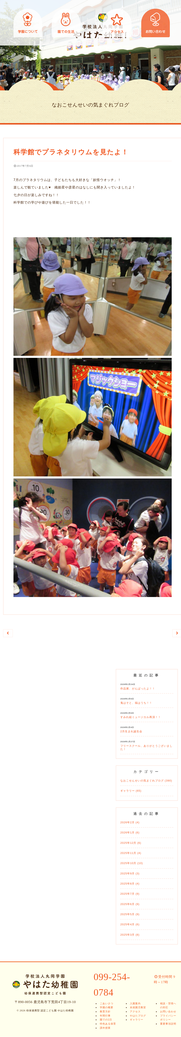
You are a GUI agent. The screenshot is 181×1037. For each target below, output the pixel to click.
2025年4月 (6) (130, 924)
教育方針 (104, 1012)
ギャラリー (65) (130, 791)
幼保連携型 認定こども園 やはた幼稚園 (90, 23)
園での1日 (105, 1020)
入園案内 (134, 1003)
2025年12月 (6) (130, 843)
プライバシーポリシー (168, 1017)
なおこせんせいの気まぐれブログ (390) (146, 781)
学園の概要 (105, 1007)
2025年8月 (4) (130, 884)
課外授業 (104, 1028)
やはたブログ (137, 1015)
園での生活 (66, 23)
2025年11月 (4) (130, 853)
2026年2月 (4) (130, 822)
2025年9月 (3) (130, 873)
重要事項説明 (167, 1024)
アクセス (117, 23)
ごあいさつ (105, 1003)
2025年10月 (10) (131, 863)
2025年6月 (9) (130, 904)
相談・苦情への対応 (168, 1005)
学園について (27, 23)
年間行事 (104, 1015)
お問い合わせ (155, 23)
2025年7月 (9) (130, 894)
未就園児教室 (137, 1007)
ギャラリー (135, 1020)
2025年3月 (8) (130, 934)
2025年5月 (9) (130, 914)
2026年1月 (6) (130, 832)
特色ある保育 (107, 1024)
